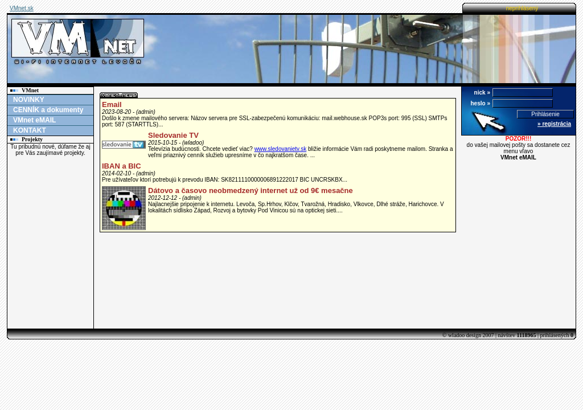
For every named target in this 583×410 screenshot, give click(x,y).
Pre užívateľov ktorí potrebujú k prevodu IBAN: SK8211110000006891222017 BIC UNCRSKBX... (224, 180)
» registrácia (554, 124)
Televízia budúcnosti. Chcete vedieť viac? (201, 149)
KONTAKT (29, 130)
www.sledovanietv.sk (280, 149)
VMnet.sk (22, 8)
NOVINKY (28, 100)
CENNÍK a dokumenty (48, 110)
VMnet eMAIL (34, 120)
